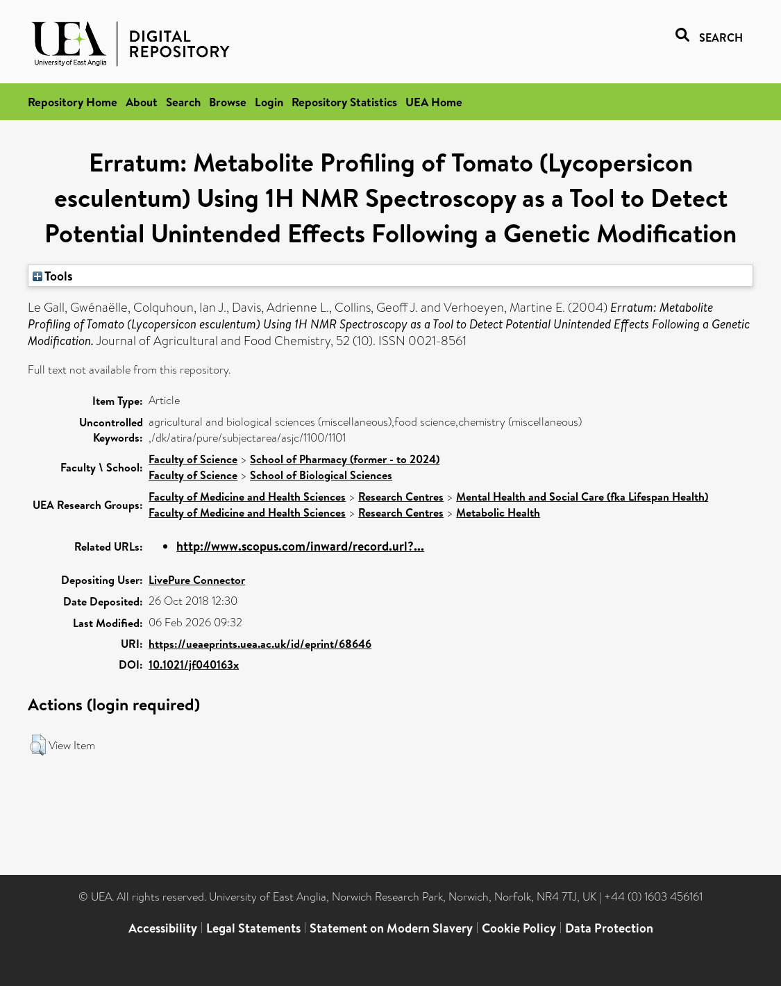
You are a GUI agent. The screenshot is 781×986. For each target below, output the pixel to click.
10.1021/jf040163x (194, 664)
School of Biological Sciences (321, 475)
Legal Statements (253, 928)
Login (269, 102)
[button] (38, 745)
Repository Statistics (344, 102)
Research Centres (401, 496)
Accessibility (162, 928)
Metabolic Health (498, 512)
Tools (53, 276)
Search (183, 102)
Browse (227, 102)
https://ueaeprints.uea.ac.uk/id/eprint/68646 (260, 643)
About (142, 102)
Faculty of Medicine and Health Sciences (247, 496)
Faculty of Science (193, 459)
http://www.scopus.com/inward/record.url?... (300, 546)
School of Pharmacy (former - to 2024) (344, 459)
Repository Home (72, 102)
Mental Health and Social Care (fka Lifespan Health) (582, 496)
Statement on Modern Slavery (391, 928)
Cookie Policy (519, 928)
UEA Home (433, 102)
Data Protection (609, 928)
